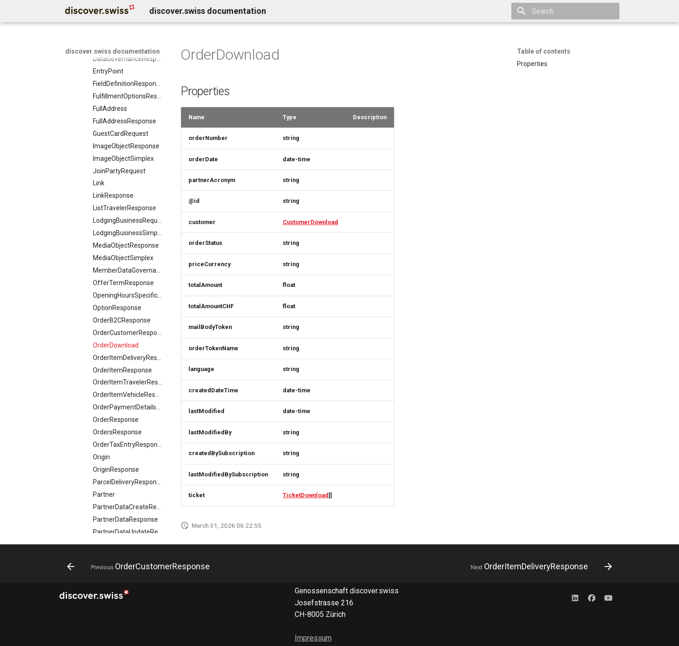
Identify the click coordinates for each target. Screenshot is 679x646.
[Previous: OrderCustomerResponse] (140, 566)
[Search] (565, 11)
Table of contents (543, 51)
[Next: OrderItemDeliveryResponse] (539, 566)
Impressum (313, 638)
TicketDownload (305, 495)
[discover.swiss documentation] (99, 11)
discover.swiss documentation (112, 51)
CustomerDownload (310, 222)
